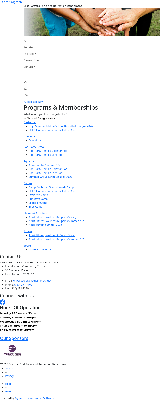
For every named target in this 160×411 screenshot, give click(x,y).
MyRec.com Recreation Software (34, 398)
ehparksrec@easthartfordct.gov (32, 280)
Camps (28, 183)
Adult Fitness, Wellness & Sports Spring (52, 217)
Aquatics (29, 161)
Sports (27, 245)
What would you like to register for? (45, 114)
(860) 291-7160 (23, 284)
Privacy (9, 376)
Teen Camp (35, 206)
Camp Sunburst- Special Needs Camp (51, 187)
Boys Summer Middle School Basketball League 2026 (61, 126)
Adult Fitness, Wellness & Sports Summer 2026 (57, 221)
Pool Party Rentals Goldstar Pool (48, 151)
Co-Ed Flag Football (40, 249)
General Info (31, 60)
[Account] (32, 73)
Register (29, 47)
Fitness (28, 231)
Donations (30, 136)
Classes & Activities (35, 213)
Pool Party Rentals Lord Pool (46, 154)
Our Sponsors (14, 338)
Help (8, 384)
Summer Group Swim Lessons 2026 (50, 177)
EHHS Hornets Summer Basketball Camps (54, 130)
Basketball (30, 122)
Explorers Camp (38, 195)
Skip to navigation (11, 2)
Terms (9, 368)
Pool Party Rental (34, 147)
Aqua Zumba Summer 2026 (45, 165)
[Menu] (26, 95)
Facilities (29, 54)
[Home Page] (32, 40)
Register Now (35, 102)
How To (9, 391)
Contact (28, 66)
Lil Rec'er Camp (38, 203)
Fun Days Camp (38, 199)
